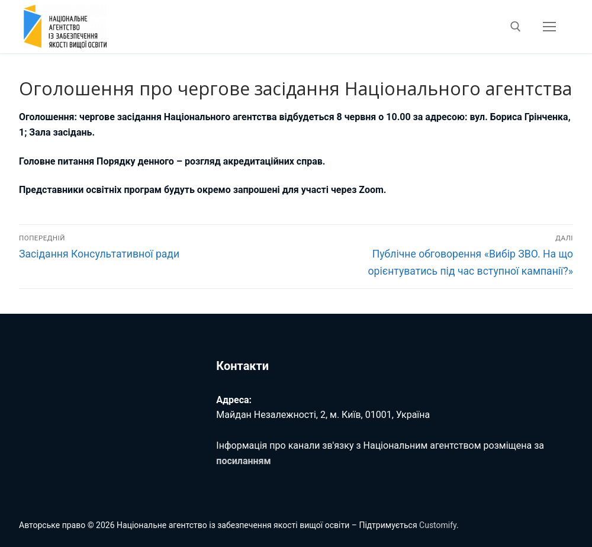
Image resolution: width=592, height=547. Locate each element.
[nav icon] (549, 26)
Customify (437, 525)
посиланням (243, 460)
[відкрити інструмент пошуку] (515, 26)
